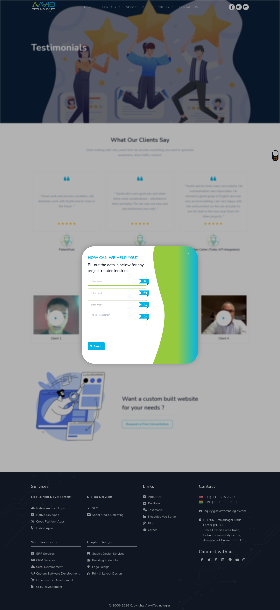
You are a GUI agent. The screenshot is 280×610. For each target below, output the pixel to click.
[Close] (188, 253)
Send (97, 346)
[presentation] (117, 331)
